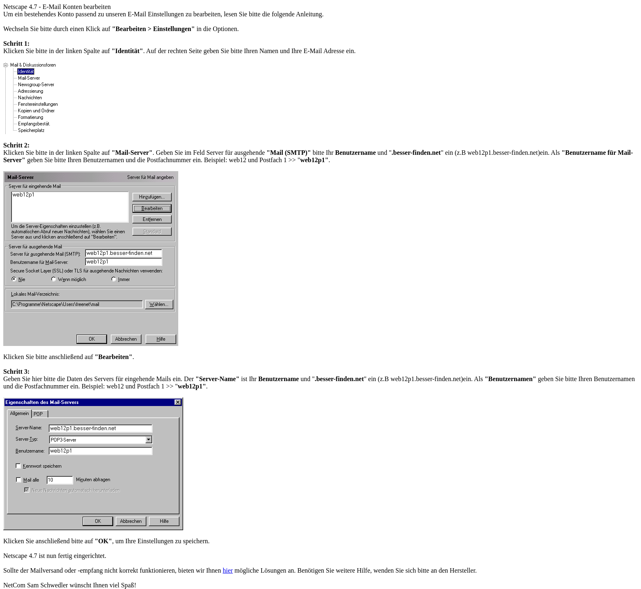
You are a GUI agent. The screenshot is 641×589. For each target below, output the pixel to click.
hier (228, 570)
